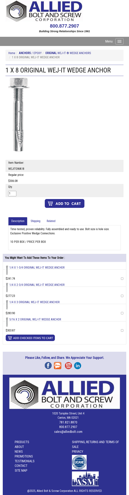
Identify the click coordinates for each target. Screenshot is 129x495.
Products (22, 442)
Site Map (21, 470)
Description (17, 221)
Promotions (24, 456)
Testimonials (24, 461)
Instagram (78, 364)
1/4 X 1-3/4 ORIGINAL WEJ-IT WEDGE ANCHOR (37, 267)
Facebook (49, 364)
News (19, 451)
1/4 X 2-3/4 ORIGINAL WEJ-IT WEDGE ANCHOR (37, 285)
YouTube (69, 364)
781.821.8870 (68, 422)
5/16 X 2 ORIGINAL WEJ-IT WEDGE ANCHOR (35, 319)
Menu (109, 41)
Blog (58, 364)
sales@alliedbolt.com (68, 432)
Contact (21, 466)
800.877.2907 (64, 26)
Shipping (35, 221)
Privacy (77, 451)
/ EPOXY (30, 53)
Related (51, 221)
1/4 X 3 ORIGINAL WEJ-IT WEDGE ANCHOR (34, 302)
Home (11, 53)
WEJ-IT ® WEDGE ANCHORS (68, 53)
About (19, 447)
